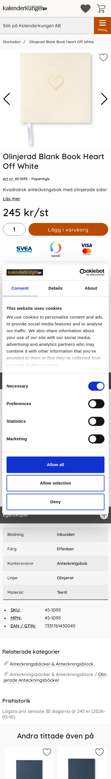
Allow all (55, 464)
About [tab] (91, 288)
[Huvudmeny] (102, 25)
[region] (55, 515)
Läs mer (11, 198)
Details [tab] (55, 288)
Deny (55, 501)
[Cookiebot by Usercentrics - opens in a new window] (79, 272)
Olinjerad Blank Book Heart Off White (61, 41)
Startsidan (11, 41)
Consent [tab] (20, 288)
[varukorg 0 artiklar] (102, 8)
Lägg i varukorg (68, 229)
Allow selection (55, 483)
